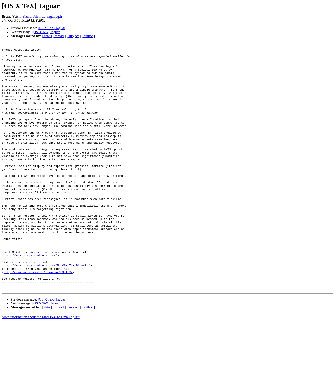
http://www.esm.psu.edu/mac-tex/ (30, 298)
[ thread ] (59, 36)
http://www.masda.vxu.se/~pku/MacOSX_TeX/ (38, 318)
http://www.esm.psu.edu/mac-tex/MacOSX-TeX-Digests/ (47, 310)
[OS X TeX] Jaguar (51, 28)
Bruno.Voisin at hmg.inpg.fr (42, 16)
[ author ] (88, 36)
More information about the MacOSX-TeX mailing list (41, 366)
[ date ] (47, 36)
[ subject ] (74, 36)
